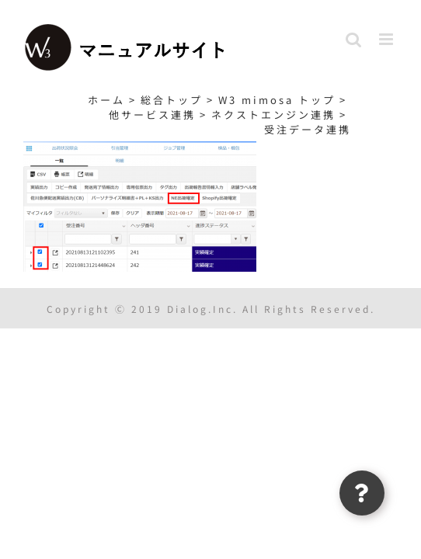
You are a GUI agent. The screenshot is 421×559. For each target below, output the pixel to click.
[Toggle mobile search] (355, 39)
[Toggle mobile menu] (388, 39)
